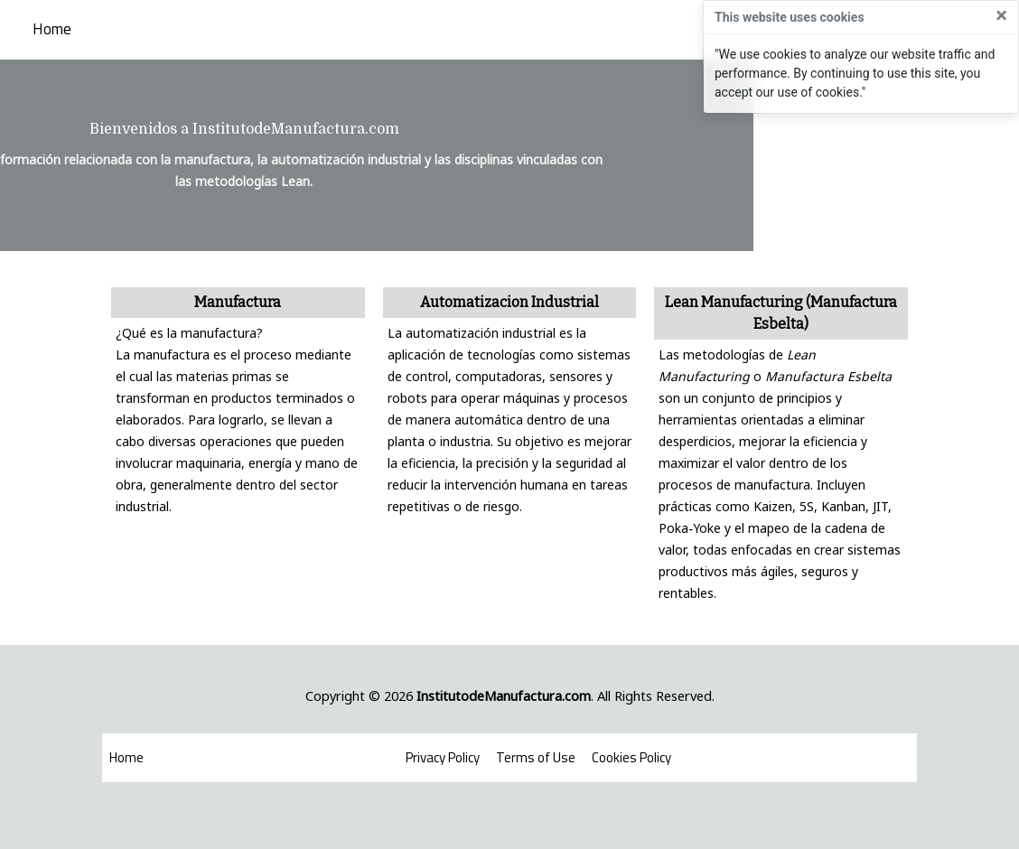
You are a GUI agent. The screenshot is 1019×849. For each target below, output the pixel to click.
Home (52, 29)
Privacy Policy (443, 757)
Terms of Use (535, 757)
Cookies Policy (631, 757)
